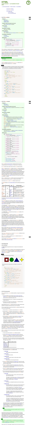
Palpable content (6, 21)
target (15, 225)
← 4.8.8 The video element (5, 6)
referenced (20, 51)
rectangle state (16, 355)
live (6, 418)
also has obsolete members (12, 155)
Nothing (5, 110)
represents (8, 162)
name (4, 32)
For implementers (6, 36)
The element (9, 8)
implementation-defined (17, 316)
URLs (7, 122)
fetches (17, 125)
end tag (6, 112)
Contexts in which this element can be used (9, 23)
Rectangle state (7, 388)
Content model (4, 25)
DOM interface (4, 37)
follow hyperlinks (13, 224)
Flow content (5, 103)
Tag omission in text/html (6, 28)
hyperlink (6, 124)
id (20, 54)
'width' (20, 397)
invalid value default (16, 195)
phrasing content (8, 24)
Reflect (7, 150)
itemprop (4, 232)
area (20, 49)
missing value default (9, 195)
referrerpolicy (6, 125)
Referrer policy (12, 125)
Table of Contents (12, 6)
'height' (4, 398)
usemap (19, 32)
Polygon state (5, 339)
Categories (4, 102)
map (3, 49)
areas (5, 58)
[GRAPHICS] (11, 386)
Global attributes (6, 31)
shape (5, 118)
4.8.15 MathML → (19, 6)
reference (14, 32)
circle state (15, 362)
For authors (5, 35)
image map (10, 32)
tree (17, 54)
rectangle (3, 196)
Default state (5, 338)
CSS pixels (7, 204)
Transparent (5, 26)
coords (5, 117)
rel (4, 123)
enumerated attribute (12, 180)
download (5, 120)
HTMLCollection (10, 59)
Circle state (11, 184)
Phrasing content (6, 104)
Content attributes (5, 30)
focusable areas (7, 415)
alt (4, 116)
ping (4, 122)
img (13, 49)
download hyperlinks (20, 224)
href (11, 128)
